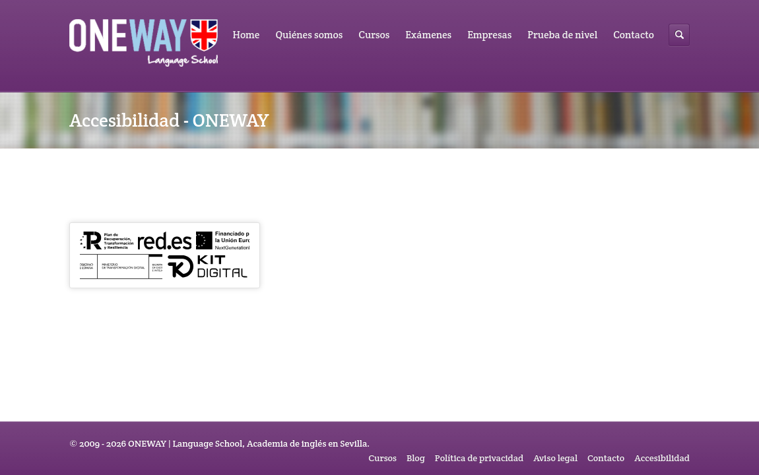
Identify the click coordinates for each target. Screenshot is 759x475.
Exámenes (428, 34)
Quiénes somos (309, 34)
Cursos (373, 34)
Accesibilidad (662, 458)
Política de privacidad (479, 458)
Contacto (633, 34)
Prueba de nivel (562, 34)
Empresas (489, 34)
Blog (416, 458)
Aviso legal (555, 458)
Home (246, 34)
